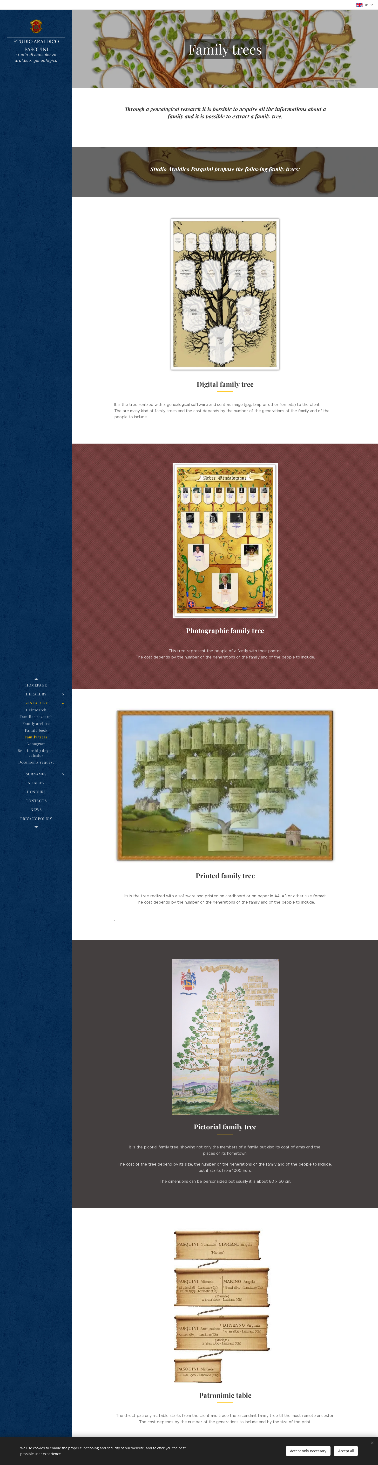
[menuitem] (36, 685)
